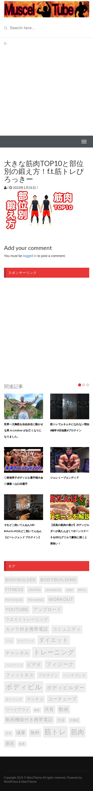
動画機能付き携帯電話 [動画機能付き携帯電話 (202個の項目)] (29, 719)
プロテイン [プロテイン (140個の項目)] (48, 675)
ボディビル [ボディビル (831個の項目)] (23, 687)
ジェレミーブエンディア (64, 477)
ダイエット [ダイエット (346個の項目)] (53, 640)
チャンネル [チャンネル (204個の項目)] (17, 652)
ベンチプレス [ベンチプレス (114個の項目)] (74, 675)
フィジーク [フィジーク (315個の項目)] (60, 664)
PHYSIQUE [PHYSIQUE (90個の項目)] (14, 600)
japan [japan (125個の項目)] (34, 590)
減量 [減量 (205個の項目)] (21, 732)
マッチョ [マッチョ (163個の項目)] (35, 699)
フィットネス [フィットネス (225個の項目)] (19, 674)
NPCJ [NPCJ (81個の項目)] (82, 590)
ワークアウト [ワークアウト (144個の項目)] (17, 709)
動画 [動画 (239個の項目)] (64, 709)
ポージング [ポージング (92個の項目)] (13, 699)
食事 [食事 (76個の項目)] (22, 743)
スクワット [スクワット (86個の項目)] (26, 641)
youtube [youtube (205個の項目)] (17, 609)
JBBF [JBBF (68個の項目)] (69, 590)
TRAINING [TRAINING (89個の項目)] (36, 600)
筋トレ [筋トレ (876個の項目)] (55, 732)
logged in (30, 256)
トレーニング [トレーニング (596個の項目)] (54, 652)
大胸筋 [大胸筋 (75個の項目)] (74, 720)
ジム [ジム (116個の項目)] (9, 641)
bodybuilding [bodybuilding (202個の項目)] (58, 579)
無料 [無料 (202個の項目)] (35, 732)
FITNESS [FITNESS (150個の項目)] (14, 589)
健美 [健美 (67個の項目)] (37, 710)
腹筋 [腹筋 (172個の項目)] (9, 743)
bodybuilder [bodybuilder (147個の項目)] (20, 580)
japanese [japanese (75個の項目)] (53, 590)
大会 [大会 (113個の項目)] (61, 720)
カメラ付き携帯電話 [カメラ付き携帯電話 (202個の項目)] (26, 629)
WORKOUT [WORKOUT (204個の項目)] (61, 599)
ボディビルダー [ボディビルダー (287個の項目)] (65, 688)
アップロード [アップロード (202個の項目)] (47, 609)
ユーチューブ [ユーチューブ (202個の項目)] (62, 698)
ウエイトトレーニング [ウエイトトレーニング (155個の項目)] (26, 619)
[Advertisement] (46, 86)
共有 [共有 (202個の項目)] (49, 709)
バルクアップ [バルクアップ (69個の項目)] (13, 665)
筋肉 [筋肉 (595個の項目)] (77, 732)
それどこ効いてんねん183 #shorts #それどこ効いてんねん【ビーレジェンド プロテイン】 (23, 531)
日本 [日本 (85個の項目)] (8, 733)
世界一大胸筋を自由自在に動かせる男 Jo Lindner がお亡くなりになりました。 (23, 430)
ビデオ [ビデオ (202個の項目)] (34, 664)
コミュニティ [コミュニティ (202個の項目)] (67, 629)
